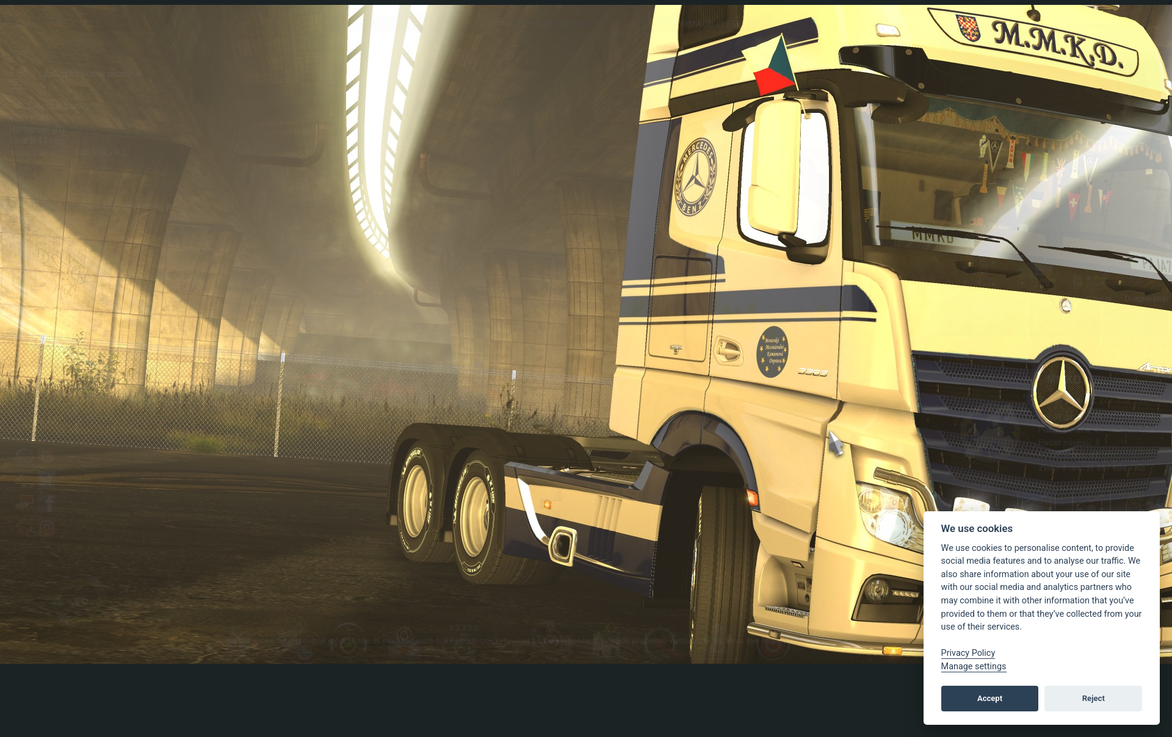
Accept (989, 698)
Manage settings (974, 666)
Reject (1093, 698)
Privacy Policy (968, 653)
